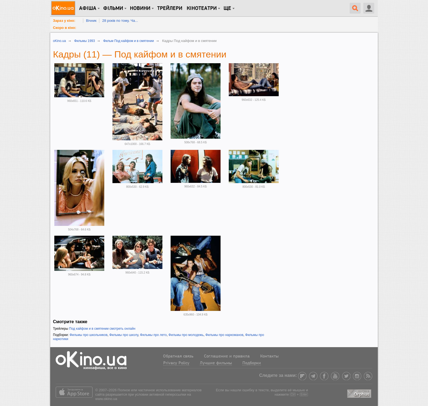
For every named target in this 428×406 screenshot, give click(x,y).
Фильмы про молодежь (186, 335)
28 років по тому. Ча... (120, 21)
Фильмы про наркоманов (224, 335)
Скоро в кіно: (64, 28)
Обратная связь (178, 356)
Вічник (91, 21)
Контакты (269, 356)
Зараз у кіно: (64, 21)
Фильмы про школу (123, 335)
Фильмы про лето (153, 335)
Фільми (113, 8)
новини (140, 8)
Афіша (87, 8)
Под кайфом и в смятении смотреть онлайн (102, 329)
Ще (227, 8)
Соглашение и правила (227, 356)
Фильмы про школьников (89, 335)
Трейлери (169, 8)
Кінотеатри (202, 8)
